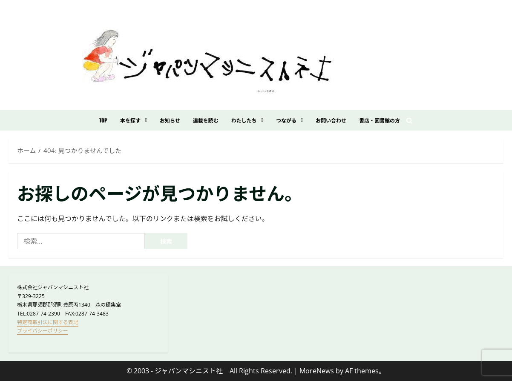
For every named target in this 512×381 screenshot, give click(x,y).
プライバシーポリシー (42, 330)
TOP (103, 120)
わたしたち (244, 120)
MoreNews (316, 370)
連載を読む (206, 120)
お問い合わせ (331, 120)
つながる (286, 120)
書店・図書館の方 (379, 120)
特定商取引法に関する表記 (47, 322)
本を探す (130, 120)
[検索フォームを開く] (409, 120)
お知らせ (170, 120)
